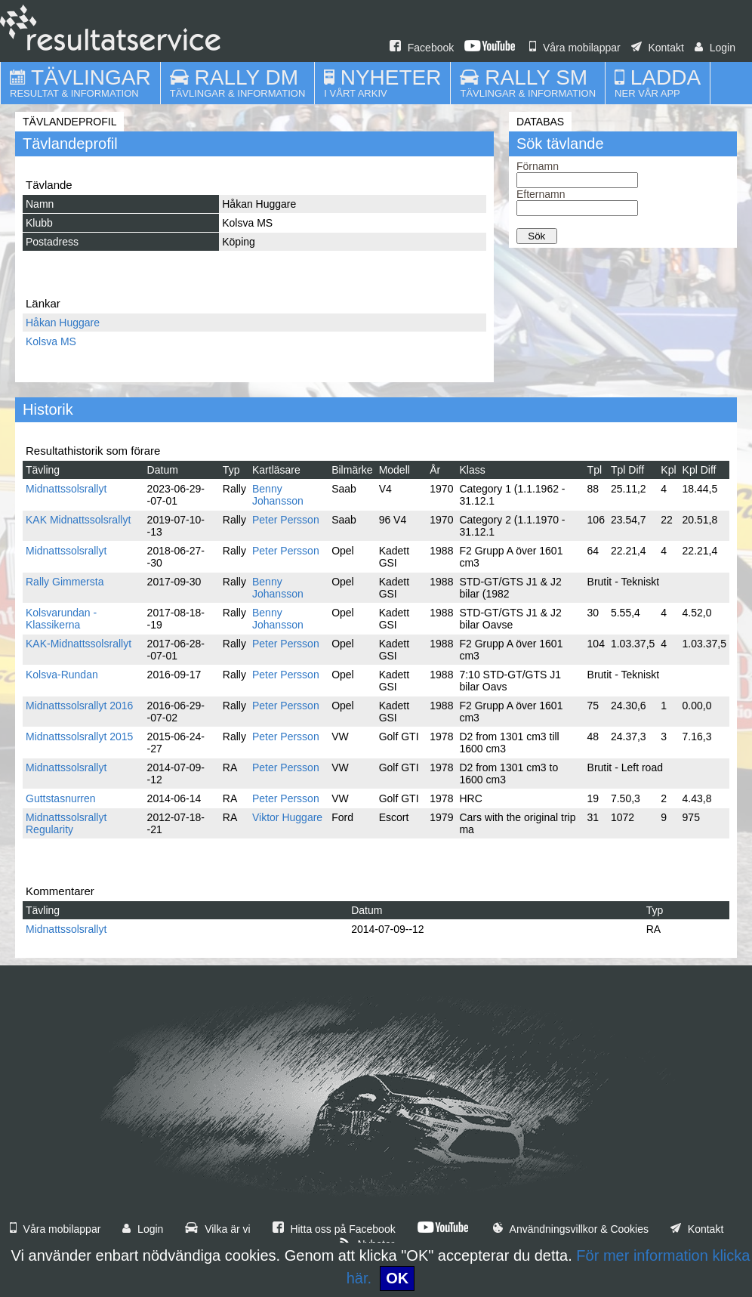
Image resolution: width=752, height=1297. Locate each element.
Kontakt (657, 48)
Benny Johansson (278, 495)
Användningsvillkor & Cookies (571, 1229)
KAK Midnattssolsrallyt (78, 520)
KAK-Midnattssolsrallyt (78, 644)
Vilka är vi (217, 1229)
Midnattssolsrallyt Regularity (66, 823)
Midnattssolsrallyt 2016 (79, 705)
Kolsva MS (51, 341)
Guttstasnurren (61, 798)
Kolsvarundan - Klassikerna (61, 619)
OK (397, 1278)
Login (715, 48)
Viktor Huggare (287, 817)
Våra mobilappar (575, 48)
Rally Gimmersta (64, 582)
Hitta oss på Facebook (334, 1229)
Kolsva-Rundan (62, 675)
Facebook (422, 48)
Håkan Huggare (63, 323)
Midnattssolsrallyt (66, 489)
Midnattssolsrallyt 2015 (79, 736)
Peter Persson (285, 520)
